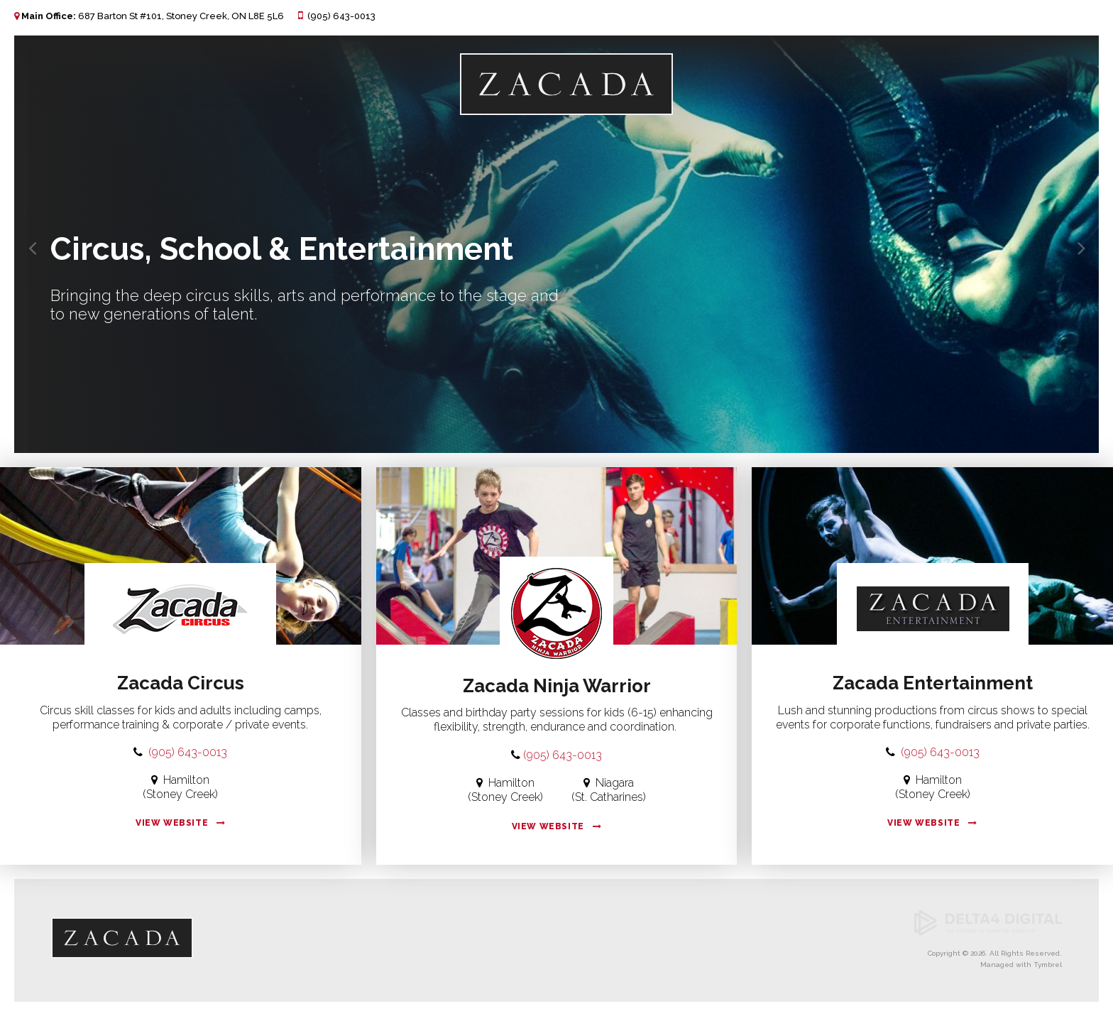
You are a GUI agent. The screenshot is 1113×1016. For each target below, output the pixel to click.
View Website (172, 823)
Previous (24, 240)
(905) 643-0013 (341, 16)
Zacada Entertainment (933, 683)
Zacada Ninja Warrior (557, 686)
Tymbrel (1048, 964)
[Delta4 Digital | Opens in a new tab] (988, 933)
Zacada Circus (180, 683)
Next (1074, 240)
